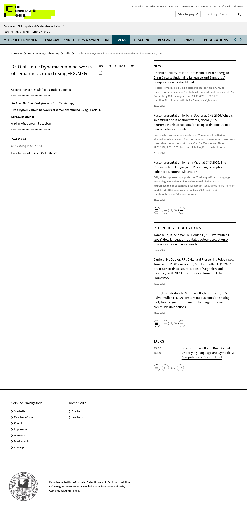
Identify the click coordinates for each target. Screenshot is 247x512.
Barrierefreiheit (222, 6)
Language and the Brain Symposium (77, 39)
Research (166, 39)
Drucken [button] (76, 411)
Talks (121, 39)
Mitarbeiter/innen (156, 6)
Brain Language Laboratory (27, 32)
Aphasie (189, 39)
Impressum (187, 6)
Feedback (77, 417)
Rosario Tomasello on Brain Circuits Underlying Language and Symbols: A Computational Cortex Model (208, 352)
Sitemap (238, 6)
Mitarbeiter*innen (21, 39)
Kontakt (173, 6)
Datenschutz (203, 6)
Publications (216, 39)
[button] (235, 39)
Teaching (142, 39)
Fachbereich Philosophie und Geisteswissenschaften (34, 26)
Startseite (137, 6)
